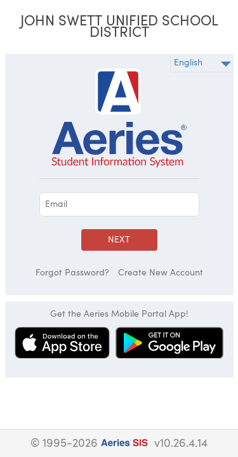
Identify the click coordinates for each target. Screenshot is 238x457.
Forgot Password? (72, 272)
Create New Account (160, 272)
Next (119, 239)
